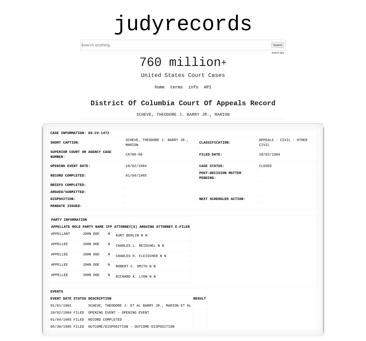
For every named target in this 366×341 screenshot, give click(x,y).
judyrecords (183, 24)
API (207, 87)
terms (176, 87)
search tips (278, 52)
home (160, 87)
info (193, 87)
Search (277, 45)
